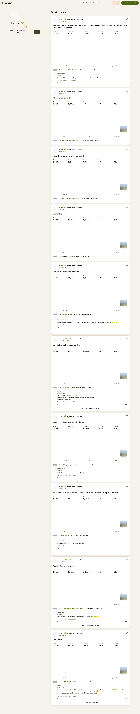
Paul (70, 256)
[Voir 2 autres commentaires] (90, 331)
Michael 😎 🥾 (63, 256)
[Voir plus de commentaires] (90, 702)
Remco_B (74, 465)
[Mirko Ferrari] (61, 612)
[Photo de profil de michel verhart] (54, 468)
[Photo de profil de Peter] (54, 685)
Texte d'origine (72, 80)
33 (80, 465)
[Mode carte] (123, 129)
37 (75, 256)
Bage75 (67, 535)
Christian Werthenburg (75, 70)
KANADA (68, 682)
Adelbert (62, 535)
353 (74, 682)
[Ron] (58, 318)
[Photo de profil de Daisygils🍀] (14, 15)
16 (82, 140)
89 (73, 535)
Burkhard (62, 682)
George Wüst (63, 70)
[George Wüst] (61, 73)
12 (82, 198)
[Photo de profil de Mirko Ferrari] (54, 612)
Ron (60, 314)
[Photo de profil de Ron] (54, 318)
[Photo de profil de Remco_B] (54, 391)
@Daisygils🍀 (108, 322)
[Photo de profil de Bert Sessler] (54, 539)
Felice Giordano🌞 (65, 609)
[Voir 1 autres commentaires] (90, 552)
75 (79, 388)
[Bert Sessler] (61, 539)
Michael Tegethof (68, 314)
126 (86, 609)
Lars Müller (62, 388)
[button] (78, 3)
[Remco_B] (60, 391)
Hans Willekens (74, 140)
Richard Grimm (64, 140)
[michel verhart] (61, 468)
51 (76, 314)
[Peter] (59, 685)
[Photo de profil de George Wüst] (54, 73)
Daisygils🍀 (17, 23)
